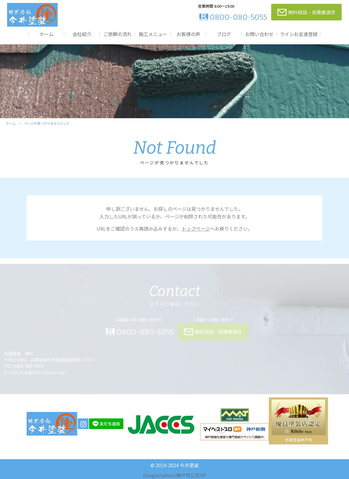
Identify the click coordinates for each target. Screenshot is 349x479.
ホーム (46, 34)
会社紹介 (81, 34)
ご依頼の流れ (117, 34)
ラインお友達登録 (299, 34)
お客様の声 (188, 34)
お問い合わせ (259, 34)
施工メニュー (153, 34)
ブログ (224, 34)
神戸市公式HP (191, 475)
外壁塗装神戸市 (298, 440)
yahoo (167, 475)
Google (151, 475)
